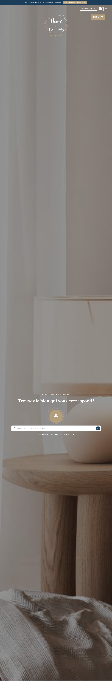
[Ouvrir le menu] (98, 17)
